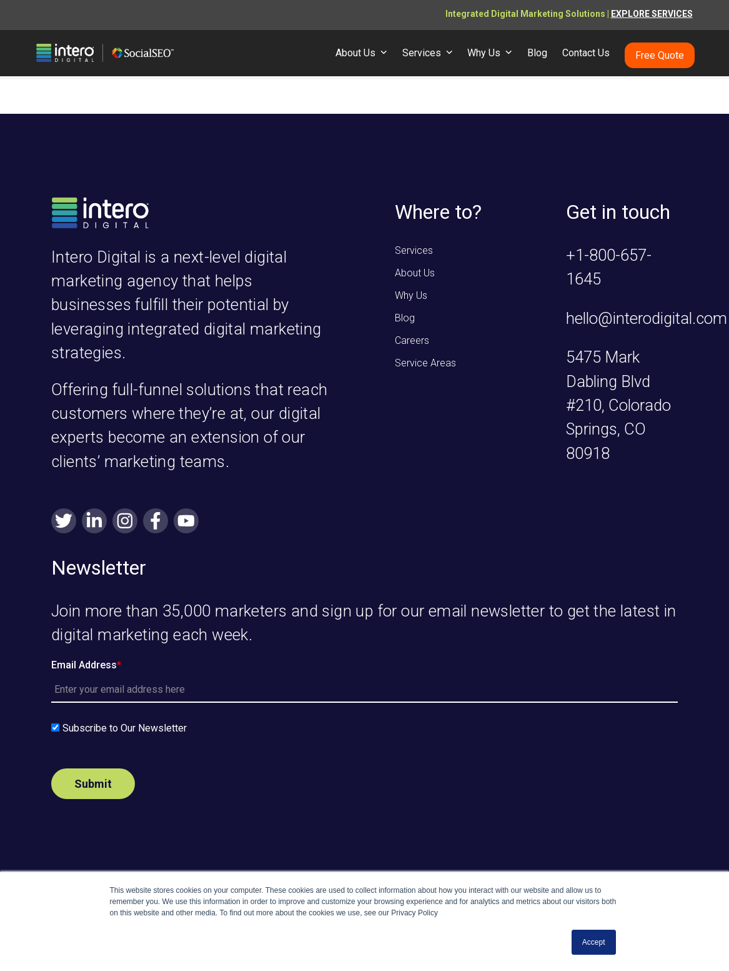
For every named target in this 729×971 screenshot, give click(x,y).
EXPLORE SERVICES (652, 14)
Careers (412, 340)
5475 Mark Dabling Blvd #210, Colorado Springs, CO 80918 (618, 405)
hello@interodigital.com (646, 318)
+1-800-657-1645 (609, 267)
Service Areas (425, 363)
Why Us (411, 295)
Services (414, 250)
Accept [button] (593, 942)
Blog (405, 318)
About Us (415, 273)
